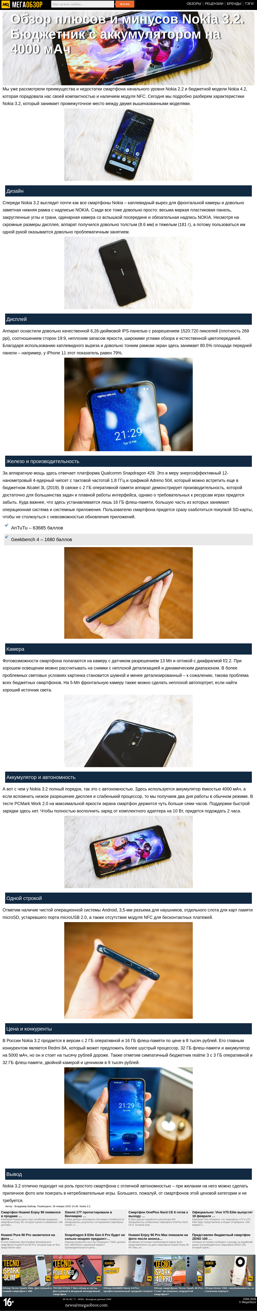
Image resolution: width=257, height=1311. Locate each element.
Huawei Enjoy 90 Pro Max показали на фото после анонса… (158, 1236)
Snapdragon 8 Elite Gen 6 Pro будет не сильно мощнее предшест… (95, 1236)
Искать (125, 4)
